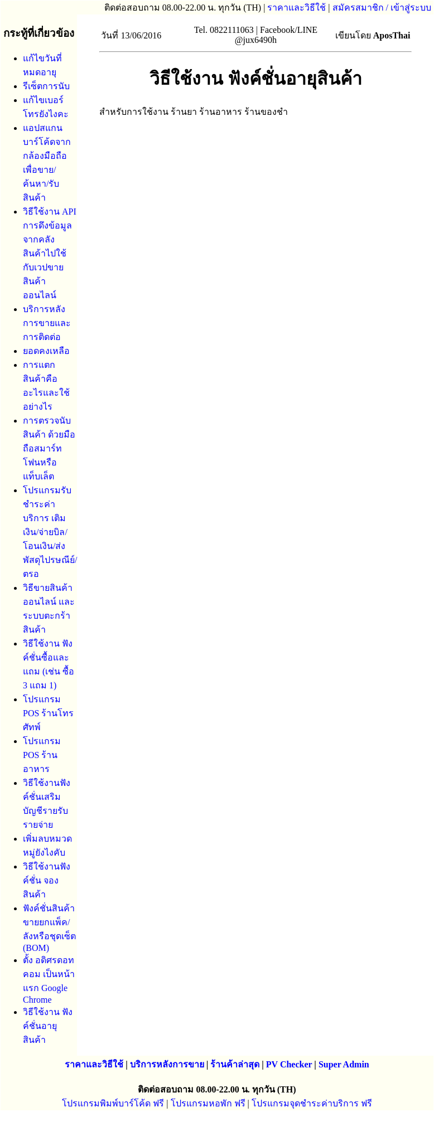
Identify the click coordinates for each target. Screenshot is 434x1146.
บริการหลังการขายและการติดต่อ (47, 323)
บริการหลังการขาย (167, 1064)
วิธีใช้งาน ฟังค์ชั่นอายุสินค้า (48, 1026)
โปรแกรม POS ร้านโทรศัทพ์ (48, 713)
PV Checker (289, 1064)
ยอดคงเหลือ (46, 351)
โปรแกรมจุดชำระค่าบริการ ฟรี (312, 1103)
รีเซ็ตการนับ (46, 86)
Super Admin (344, 1064)
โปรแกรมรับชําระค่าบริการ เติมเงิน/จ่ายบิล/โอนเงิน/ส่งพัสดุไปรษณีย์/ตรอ (50, 532)
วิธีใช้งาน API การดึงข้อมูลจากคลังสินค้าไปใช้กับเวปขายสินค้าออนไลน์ (49, 253)
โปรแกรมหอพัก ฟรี (208, 1103)
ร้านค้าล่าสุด (234, 1064)
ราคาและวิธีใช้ (296, 7)
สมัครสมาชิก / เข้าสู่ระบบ (381, 7)
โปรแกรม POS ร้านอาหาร (42, 755)
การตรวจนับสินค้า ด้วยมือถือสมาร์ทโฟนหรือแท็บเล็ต (49, 448)
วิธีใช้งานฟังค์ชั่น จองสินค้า (46, 880)
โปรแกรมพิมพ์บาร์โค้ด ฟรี (113, 1103)
